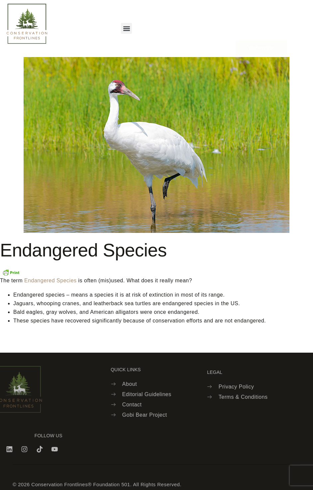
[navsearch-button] (216, 23)
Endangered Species (50, 280)
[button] (126, 28)
